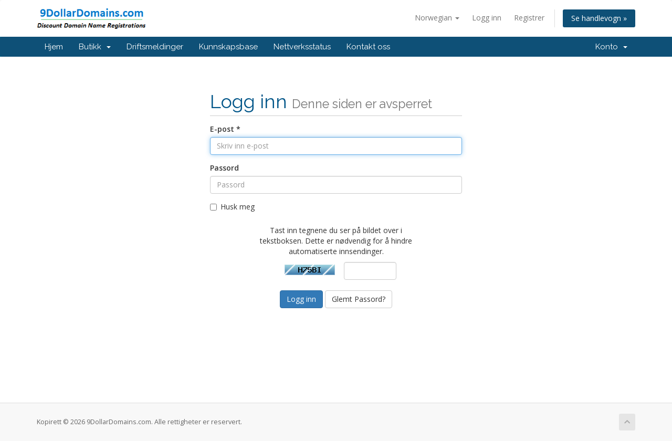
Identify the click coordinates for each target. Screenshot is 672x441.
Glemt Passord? (358, 299)
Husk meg (232, 207)
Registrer (529, 18)
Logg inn (486, 18)
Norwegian (437, 18)
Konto (611, 46)
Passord (224, 168)
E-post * (225, 129)
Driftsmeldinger (155, 46)
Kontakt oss (368, 46)
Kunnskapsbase (228, 46)
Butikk (95, 46)
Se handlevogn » (599, 18)
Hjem (54, 46)
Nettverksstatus (302, 46)
